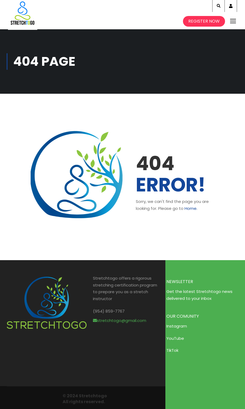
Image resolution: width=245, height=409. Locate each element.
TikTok (172, 350)
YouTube (175, 338)
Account (231, 6)
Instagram (176, 326)
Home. (191, 208)
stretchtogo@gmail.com (119, 320)
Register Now (204, 21)
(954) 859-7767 (109, 311)
